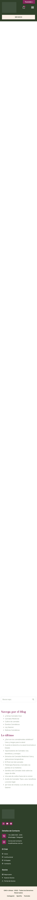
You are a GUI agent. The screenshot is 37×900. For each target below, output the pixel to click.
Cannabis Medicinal (12, 719)
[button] (32, 7)
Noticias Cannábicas (12, 730)
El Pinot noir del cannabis (14, 762)
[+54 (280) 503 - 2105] (4, 836)
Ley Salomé (9, 727)
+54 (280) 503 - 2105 (15, 835)
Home (4, 30)
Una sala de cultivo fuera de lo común (19, 776)
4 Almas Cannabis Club (13, 716)
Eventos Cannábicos (12, 724)
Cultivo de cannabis (12, 722)
